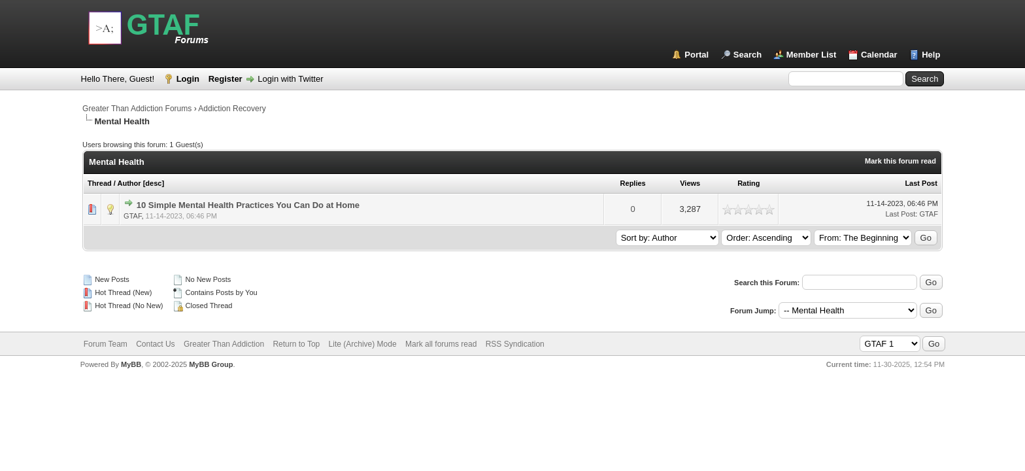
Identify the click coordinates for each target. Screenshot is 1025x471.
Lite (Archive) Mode (363, 344)
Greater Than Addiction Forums (137, 108)
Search (747, 55)
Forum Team (105, 344)
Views (690, 183)
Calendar (879, 55)
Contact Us (155, 344)
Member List (811, 55)
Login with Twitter (290, 79)
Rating (748, 183)
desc (153, 183)
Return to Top (296, 344)
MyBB (131, 364)
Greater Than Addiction (224, 344)
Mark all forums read (441, 344)
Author (129, 183)
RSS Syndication (515, 344)
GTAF (132, 216)
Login (187, 79)
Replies (633, 183)
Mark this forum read (900, 161)
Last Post (921, 183)
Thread (100, 183)
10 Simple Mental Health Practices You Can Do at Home (248, 205)
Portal (696, 55)
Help (931, 55)
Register (226, 79)
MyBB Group (211, 364)
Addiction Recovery (231, 108)
